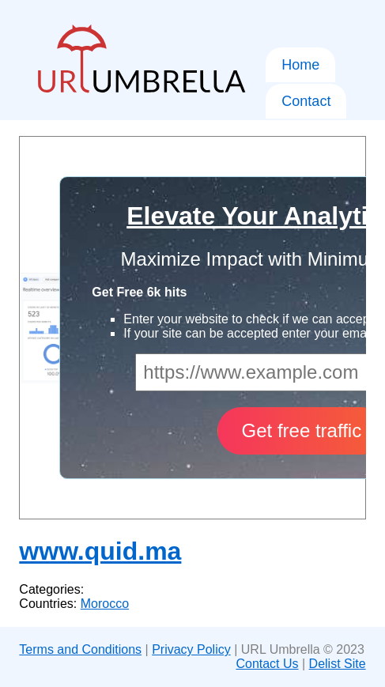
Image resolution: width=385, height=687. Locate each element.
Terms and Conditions (80, 649)
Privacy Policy (191, 649)
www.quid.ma (100, 551)
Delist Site (337, 663)
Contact (305, 101)
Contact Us (267, 663)
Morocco (105, 603)
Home (300, 65)
